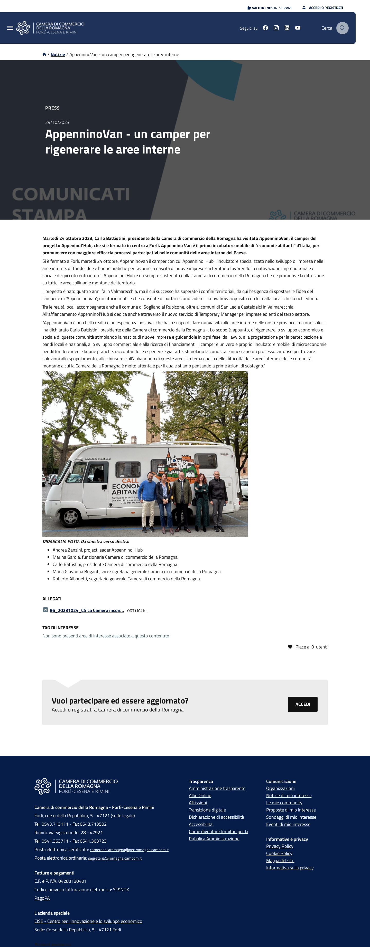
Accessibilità (200, 824)
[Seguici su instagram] (276, 28)
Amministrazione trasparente (217, 788)
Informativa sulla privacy (290, 867)
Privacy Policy (279, 846)
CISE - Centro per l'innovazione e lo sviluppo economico (88, 921)
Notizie (58, 54)
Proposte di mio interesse (291, 809)
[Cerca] (342, 28)
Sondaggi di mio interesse (291, 817)
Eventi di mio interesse (288, 824)
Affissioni (198, 802)
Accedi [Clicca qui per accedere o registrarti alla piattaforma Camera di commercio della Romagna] (302, 704)
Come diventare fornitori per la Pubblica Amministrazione (218, 835)
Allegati (51, 598)
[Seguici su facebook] (265, 28)
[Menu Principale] (10, 28)
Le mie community (284, 802)
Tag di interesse (60, 627)
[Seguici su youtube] (298, 28)
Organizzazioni (280, 788)
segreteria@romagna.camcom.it (115, 858)
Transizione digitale (207, 809)
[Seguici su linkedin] (287, 28)
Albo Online (200, 795)
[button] (269, 8)
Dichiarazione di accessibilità (216, 817)
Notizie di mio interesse (289, 795)
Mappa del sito (280, 860)
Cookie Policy (279, 853)
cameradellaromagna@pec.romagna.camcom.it (129, 850)
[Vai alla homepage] (44, 54)
